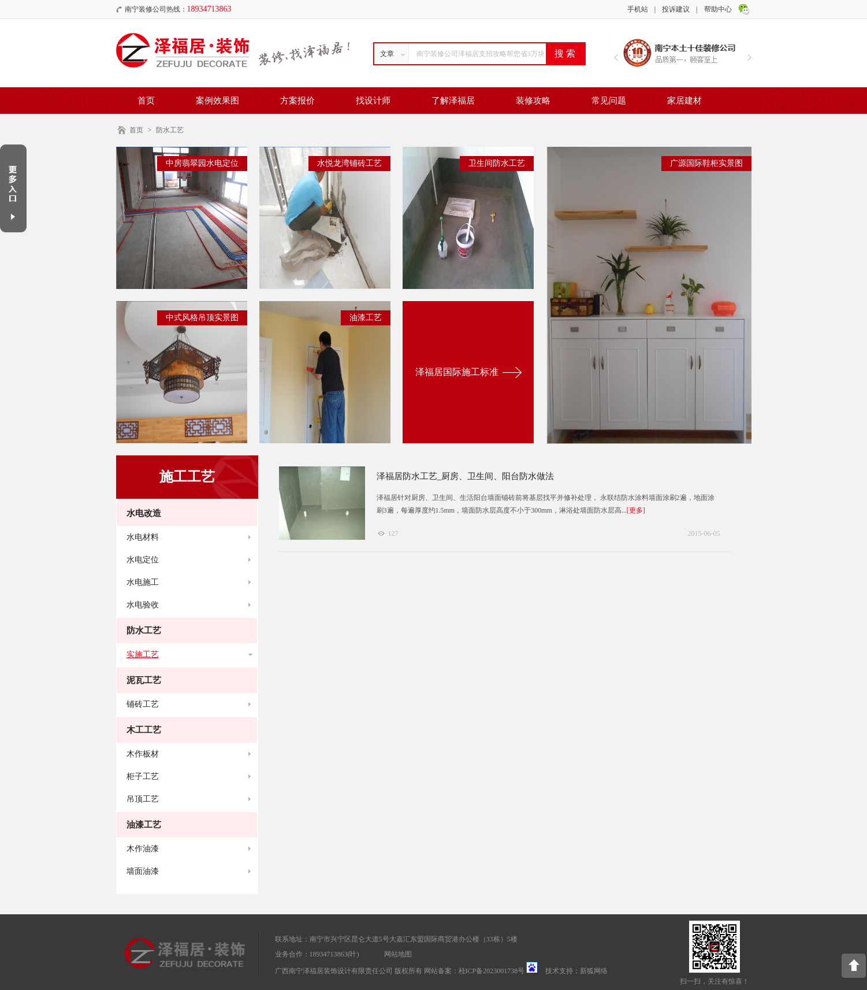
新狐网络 (594, 971)
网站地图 (398, 954)
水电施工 (142, 582)
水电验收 (142, 604)
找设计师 (373, 100)
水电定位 (142, 559)
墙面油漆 (142, 871)
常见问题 (608, 100)
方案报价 (297, 100)
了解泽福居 (453, 100)
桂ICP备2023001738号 (492, 971)
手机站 (637, 9)
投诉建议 (676, 9)
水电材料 (142, 537)
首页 (146, 100)
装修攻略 (533, 100)
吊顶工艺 (142, 799)
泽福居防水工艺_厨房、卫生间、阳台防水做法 (466, 476)
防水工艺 (170, 130)
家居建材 (684, 100)
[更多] (636, 510)
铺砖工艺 (142, 704)
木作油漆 (142, 848)
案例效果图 (217, 100)
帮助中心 (718, 9)
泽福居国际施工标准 (456, 372)
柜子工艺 (142, 776)
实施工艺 (142, 654)
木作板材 (142, 754)
